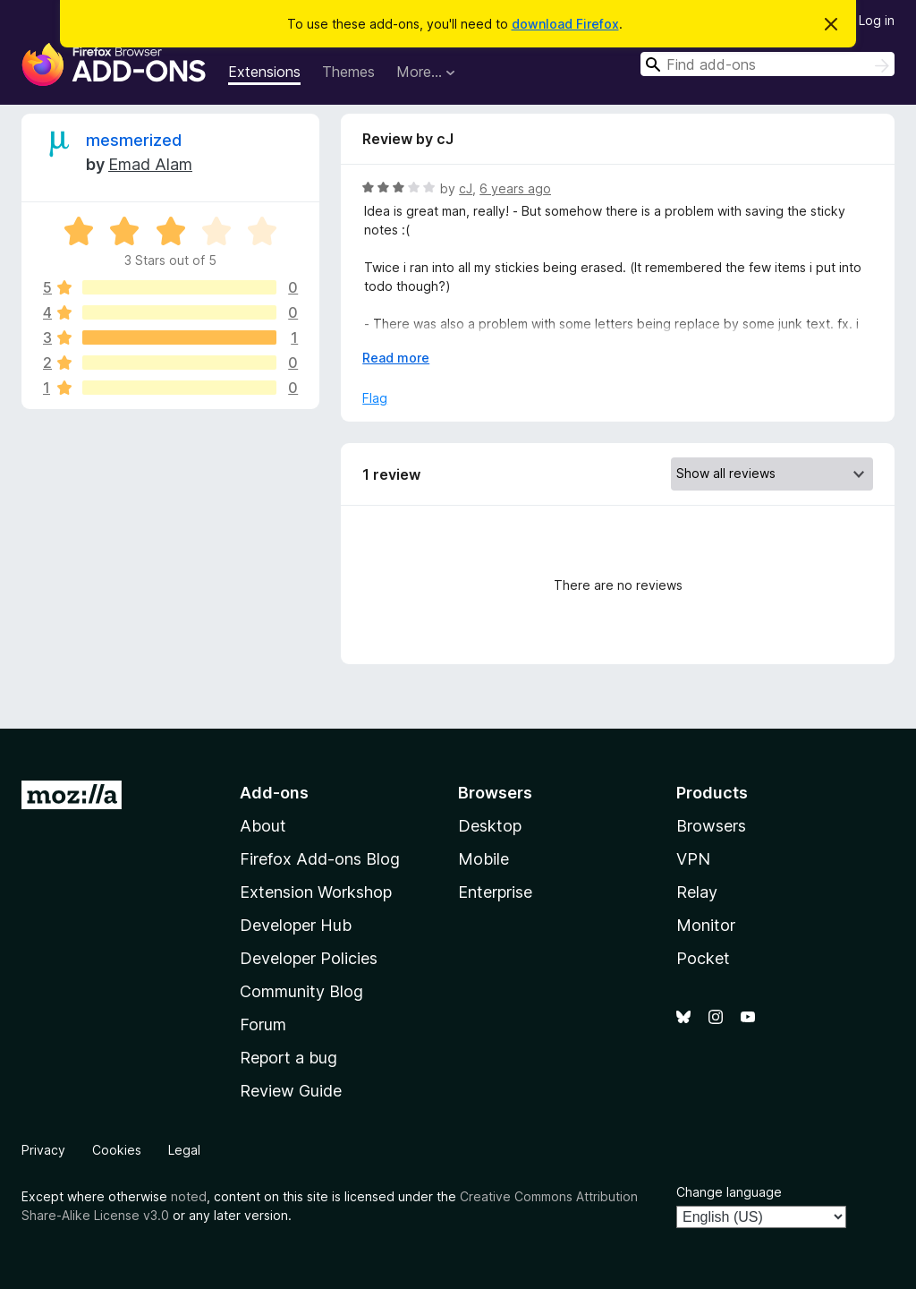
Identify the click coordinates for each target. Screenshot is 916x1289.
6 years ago (515, 188)
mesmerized (134, 140)
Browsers (711, 825)
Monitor (705, 925)
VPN (693, 858)
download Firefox (565, 23)
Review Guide (291, 1090)
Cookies (116, 1149)
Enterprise (495, 892)
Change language (729, 1191)
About (263, 825)
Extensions (264, 72)
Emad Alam (150, 164)
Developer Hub (296, 925)
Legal (184, 1149)
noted (189, 1196)
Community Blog (301, 991)
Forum (263, 1024)
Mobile (483, 858)
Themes (348, 72)
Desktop (490, 825)
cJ (465, 188)
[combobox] (767, 64)
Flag (374, 397)
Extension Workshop (316, 892)
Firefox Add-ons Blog (320, 858)
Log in (877, 20)
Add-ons (274, 792)
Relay (696, 892)
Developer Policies (308, 958)
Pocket (703, 958)
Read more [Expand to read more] (395, 357)
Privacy (43, 1149)
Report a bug (288, 1057)
